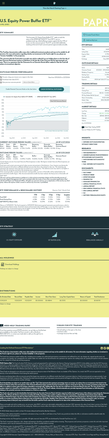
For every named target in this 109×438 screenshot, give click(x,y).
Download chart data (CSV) (10, 79)
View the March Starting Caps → (54, 8)
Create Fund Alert (92, 35)
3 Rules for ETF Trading (93, 130)
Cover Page (89, 435)
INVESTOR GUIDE (89, 177)
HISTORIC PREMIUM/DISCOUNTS (94, 195)
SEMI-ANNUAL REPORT (90, 190)
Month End (66, 190)
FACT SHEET (87, 172)
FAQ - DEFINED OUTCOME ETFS (93, 164)
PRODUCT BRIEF (88, 175)
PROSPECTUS (87, 179)
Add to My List (91, 40)
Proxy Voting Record (102, 435)
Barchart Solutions (50, 411)
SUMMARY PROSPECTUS (91, 181)
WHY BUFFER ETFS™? (90, 152)
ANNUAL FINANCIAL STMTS (92, 184)
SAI (84, 193)
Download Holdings (10, 264)
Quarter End (56, 190)
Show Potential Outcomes (51, 89)
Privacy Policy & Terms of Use (54, 435)
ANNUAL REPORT (89, 186)
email (27, 332)
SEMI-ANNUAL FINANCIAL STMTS (94, 188)
